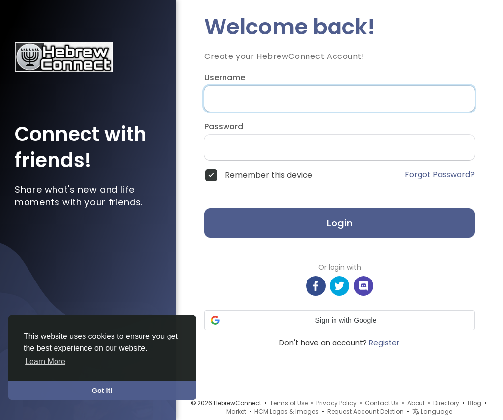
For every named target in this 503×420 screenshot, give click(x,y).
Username (224, 77)
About (416, 403)
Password (223, 126)
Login (340, 223)
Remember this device (268, 175)
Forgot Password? (440, 174)
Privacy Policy (336, 403)
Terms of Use (289, 403)
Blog (474, 403)
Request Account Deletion (365, 411)
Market (236, 411)
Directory (446, 403)
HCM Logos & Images (286, 411)
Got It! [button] (102, 390)
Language (432, 411)
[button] (339, 320)
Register (384, 342)
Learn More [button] (45, 361)
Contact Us (382, 403)
